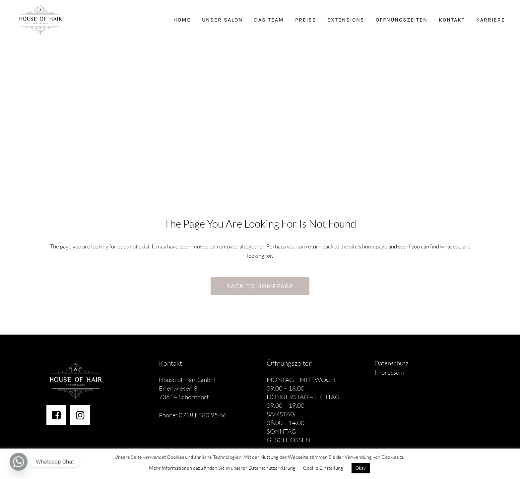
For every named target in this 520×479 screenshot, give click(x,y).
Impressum (389, 372)
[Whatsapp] (19, 462)
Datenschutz (391, 363)
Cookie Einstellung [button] (323, 468)
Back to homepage (260, 286)
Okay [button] (361, 468)
